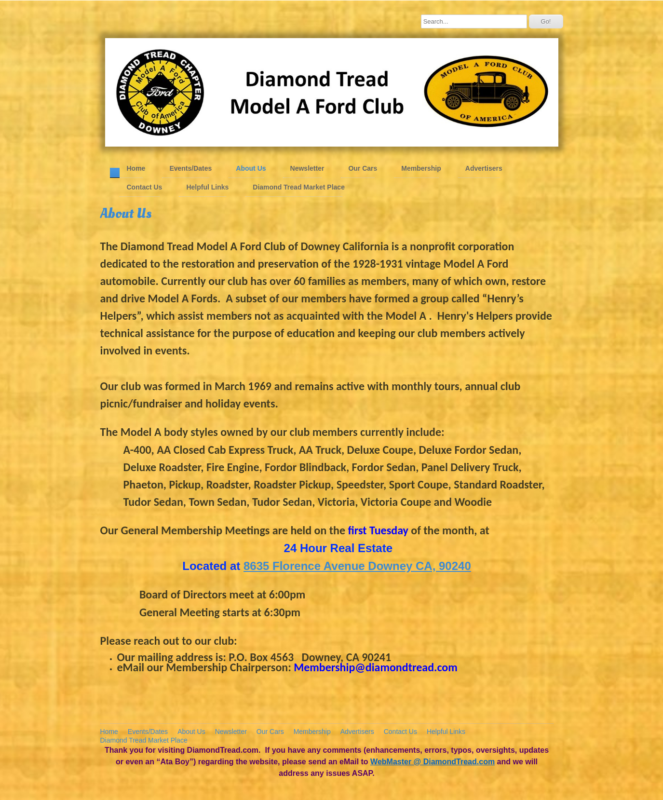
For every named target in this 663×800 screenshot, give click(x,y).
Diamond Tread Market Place (299, 187)
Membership (421, 168)
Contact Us (144, 187)
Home (136, 168)
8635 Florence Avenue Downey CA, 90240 (357, 565)
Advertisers (483, 168)
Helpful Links (207, 187)
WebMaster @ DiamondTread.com (432, 762)
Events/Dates (190, 168)
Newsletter (307, 168)
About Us (251, 168)
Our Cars (362, 168)
